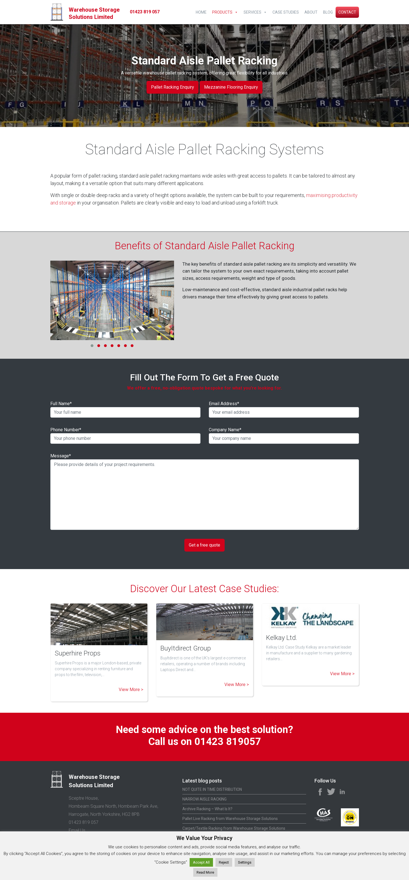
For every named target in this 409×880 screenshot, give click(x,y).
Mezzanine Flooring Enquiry (231, 87)
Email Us (77, 830)
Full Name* (125, 409)
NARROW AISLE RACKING (204, 799)
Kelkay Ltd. (281, 638)
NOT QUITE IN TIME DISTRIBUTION (212, 789)
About (311, 12)
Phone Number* (125, 435)
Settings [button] (244, 862)
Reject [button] (224, 862)
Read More (205, 872)
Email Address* (284, 409)
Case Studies (285, 12)
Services (252, 12)
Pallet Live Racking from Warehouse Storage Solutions (230, 818)
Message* (204, 491)
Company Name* (284, 435)
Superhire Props (78, 653)
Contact (347, 12)
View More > (131, 689)
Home (201, 12)
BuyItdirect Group (185, 648)
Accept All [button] (201, 862)
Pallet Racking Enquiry (172, 87)
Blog (328, 12)
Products (222, 12)
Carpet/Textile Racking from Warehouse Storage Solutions (233, 828)
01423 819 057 (145, 11)
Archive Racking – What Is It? (207, 809)
